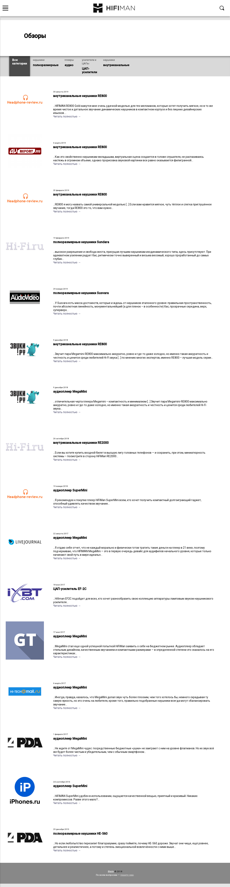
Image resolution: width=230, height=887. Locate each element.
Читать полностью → (67, 116)
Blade (111, 871)
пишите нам (127, 875)
